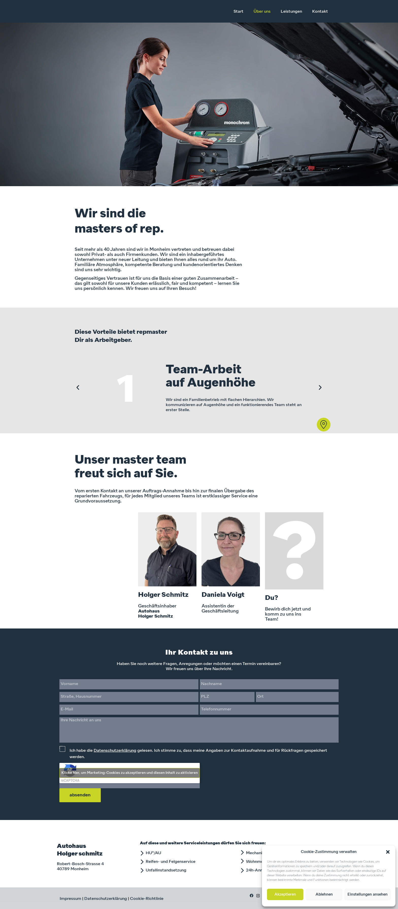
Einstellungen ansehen (367, 894)
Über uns (262, 12)
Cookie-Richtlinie (146, 899)
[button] (387, 851)
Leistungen (291, 12)
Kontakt (320, 12)
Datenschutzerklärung (115, 751)
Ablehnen (324, 894)
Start (238, 12)
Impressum (70, 899)
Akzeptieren (285, 894)
